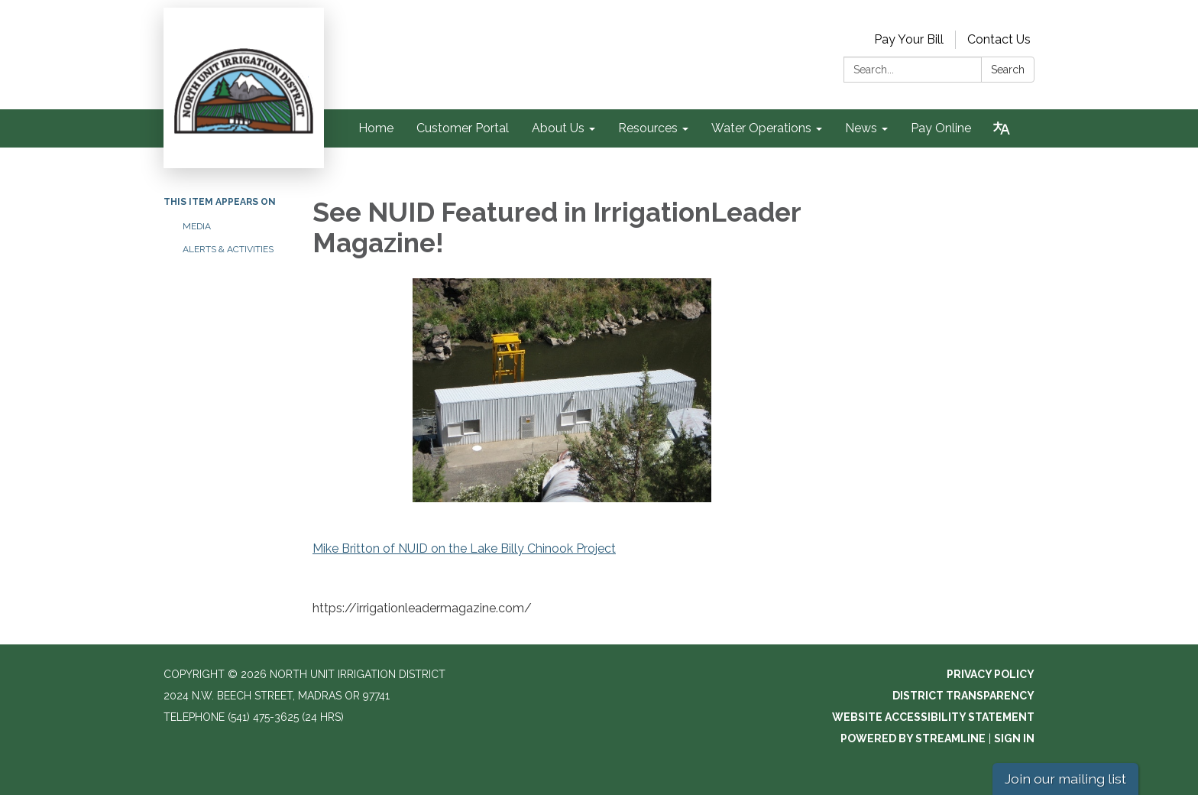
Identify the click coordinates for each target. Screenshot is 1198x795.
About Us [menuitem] (558, 128)
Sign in (1014, 738)
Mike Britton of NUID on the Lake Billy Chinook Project (464, 548)
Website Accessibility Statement (933, 717)
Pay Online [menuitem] (941, 128)
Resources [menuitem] (648, 128)
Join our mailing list (1065, 779)
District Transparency (963, 696)
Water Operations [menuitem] (761, 128)
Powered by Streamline (913, 738)
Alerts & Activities (228, 249)
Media (197, 226)
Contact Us (999, 39)
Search (1008, 69)
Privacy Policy (990, 674)
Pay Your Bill (909, 39)
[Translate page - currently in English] (1002, 128)
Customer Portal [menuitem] (462, 128)
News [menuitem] (861, 128)
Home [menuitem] (375, 128)
